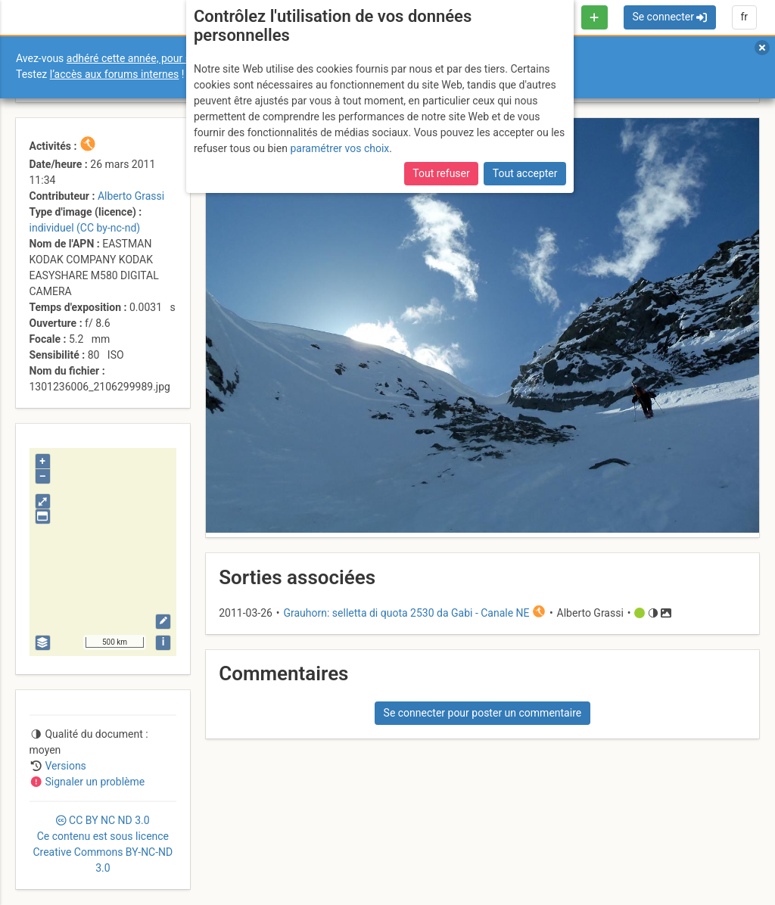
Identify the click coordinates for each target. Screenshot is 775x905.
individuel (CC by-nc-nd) (85, 228)
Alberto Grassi (131, 196)
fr (744, 17)
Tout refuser (440, 173)
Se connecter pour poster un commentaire (483, 713)
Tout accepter (525, 173)
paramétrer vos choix (339, 148)
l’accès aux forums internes (114, 74)
